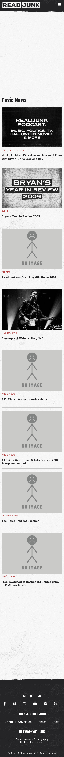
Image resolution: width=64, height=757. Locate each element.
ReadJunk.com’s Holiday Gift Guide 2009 (29, 277)
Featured (7, 150)
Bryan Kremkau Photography (32, 739)
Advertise (25, 722)
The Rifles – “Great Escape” (20, 521)
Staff (55, 722)
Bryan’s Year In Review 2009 (21, 216)
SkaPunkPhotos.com (32, 742)
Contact (42, 722)
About (9, 722)
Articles (6, 210)
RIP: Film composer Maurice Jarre (25, 399)
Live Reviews (9, 332)
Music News (8, 393)
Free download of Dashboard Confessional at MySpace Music (30, 583)
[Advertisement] (32, 54)
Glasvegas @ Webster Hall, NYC (22, 338)
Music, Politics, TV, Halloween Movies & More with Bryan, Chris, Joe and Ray (32, 157)
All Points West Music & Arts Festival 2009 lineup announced (30, 461)
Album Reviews (10, 515)
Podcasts (18, 150)
